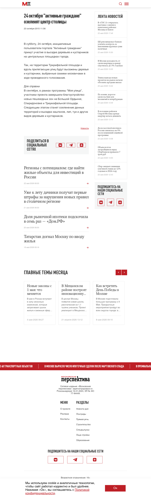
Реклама (64, 414)
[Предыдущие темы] (118, 272)
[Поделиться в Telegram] (71, 145)
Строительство (83, 425)
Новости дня (82, 409)
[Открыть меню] (126, 4)
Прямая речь (82, 420)
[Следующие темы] (124, 272)
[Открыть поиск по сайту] (120, 4)
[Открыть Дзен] (81, 145)
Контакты (64, 419)
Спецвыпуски (82, 430)
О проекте (65, 409)
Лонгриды (81, 414)
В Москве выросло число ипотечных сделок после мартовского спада (87, 366)
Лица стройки (83, 435)
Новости (85, 129)
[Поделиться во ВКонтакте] (60, 145)
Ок (115, 488)
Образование (83, 440)
